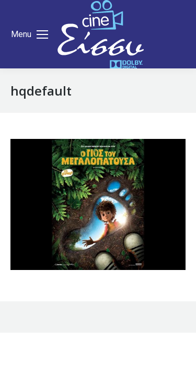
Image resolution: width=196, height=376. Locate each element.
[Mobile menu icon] (29, 34)
